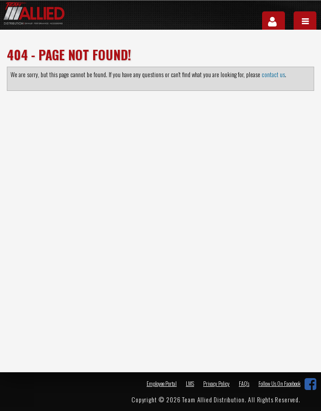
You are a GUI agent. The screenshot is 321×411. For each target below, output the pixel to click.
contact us (273, 74)
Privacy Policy (216, 383)
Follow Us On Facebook (279, 383)
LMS (190, 383)
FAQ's (244, 383)
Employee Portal (162, 383)
